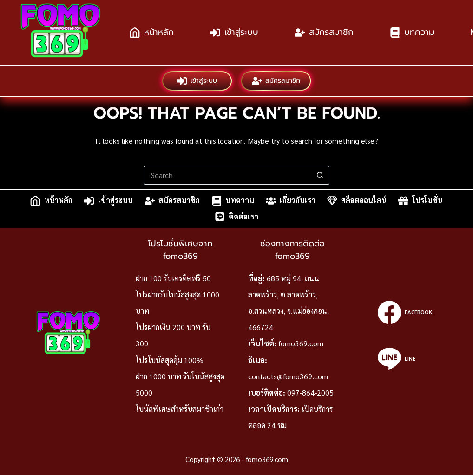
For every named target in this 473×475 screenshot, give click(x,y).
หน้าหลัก (152, 32)
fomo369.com (300, 343)
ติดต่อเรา (236, 216)
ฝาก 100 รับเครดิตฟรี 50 (173, 278)
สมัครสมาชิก (324, 32)
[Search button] (320, 175)
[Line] (405, 358)
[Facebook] (405, 312)
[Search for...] (227, 175)
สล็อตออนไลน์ (357, 201)
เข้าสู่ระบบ (234, 32)
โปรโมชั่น (420, 201)
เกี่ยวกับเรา (290, 201)
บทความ (412, 32)
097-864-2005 (310, 392)
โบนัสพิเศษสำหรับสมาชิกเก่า (179, 409)
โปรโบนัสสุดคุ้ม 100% (170, 360)
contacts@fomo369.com (288, 376)
